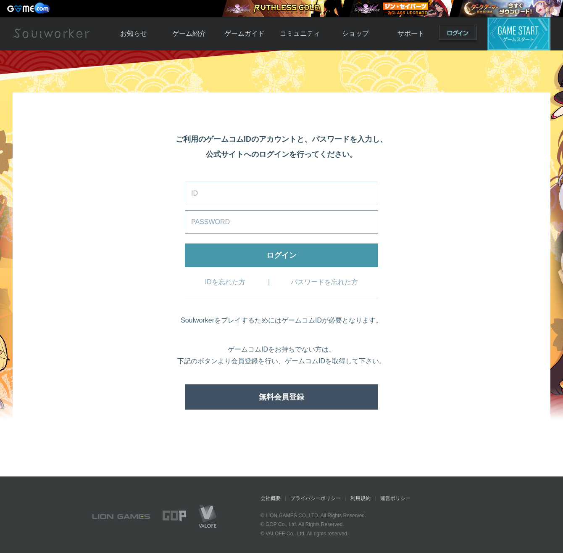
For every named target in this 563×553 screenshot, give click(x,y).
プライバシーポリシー (315, 498)
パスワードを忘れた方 (324, 282)
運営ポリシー (395, 498)
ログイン (458, 34)
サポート (410, 33)
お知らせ (133, 33)
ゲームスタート (518, 33)
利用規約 (360, 498)
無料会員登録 (281, 397)
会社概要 (270, 498)
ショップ (355, 33)
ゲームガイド (244, 33)
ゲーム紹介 (189, 33)
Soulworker (51, 33)
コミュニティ (300, 33)
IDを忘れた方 (225, 282)
